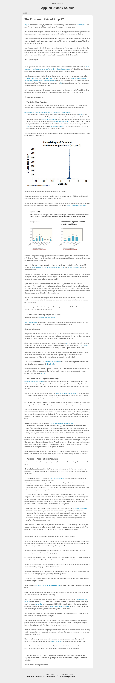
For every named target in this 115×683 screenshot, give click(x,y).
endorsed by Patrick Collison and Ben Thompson (40, 81)
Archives (60, 3)
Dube (27, 126)
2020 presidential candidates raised (67, 393)
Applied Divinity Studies (57, 8)
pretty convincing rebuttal (61, 121)
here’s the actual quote (57, 478)
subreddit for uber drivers (52, 362)
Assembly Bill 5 (81, 25)
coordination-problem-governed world (48, 585)
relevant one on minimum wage (76, 205)
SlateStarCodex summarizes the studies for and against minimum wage (47, 112)
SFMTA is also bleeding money (59, 606)
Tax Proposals (59, 267)
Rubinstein (54, 126)
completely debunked (49, 119)
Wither (62, 126)
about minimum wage (80, 508)
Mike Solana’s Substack (78, 78)
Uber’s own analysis (30, 322)
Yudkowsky (49, 78)
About (54, 3)
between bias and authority (47, 317)
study (81, 114)
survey (68, 343)
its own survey (83, 345)
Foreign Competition (74, 267)
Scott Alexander (32, 78)
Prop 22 (26, 25)
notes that (39, 604)
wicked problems (56, 641)
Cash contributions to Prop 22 (34, 381)
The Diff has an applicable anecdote (61, 423)
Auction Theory (36, 267)
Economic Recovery (48, 267)
